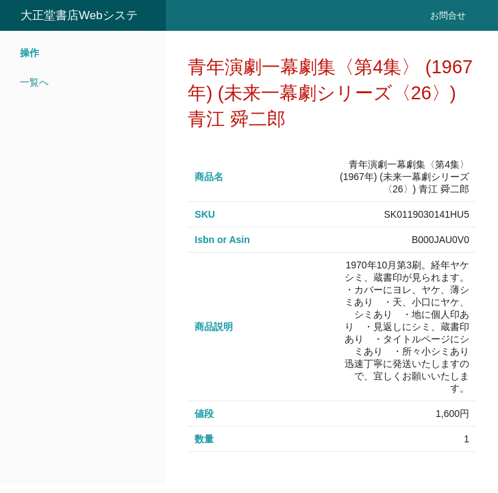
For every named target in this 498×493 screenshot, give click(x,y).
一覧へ (34, 82)
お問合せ (448, 15)
